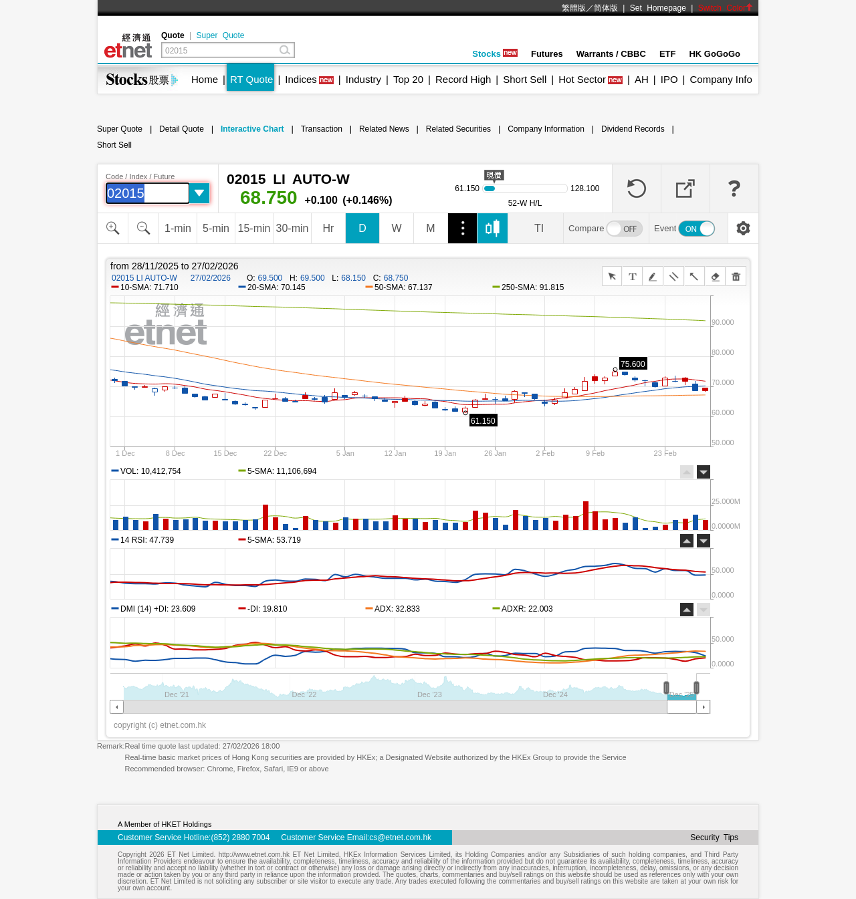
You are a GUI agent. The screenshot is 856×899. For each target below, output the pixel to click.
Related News (384, 129)
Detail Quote (181, 129)
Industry (363, 79)
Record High (463, 79)
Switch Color (725, 8)
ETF (667, 54)
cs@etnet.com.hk (400, 837)
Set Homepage (658, 8)
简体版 (606, 8)
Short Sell (524, 79)
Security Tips (714, 837)
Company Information (546, 129)
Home (204, 79)
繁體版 (574, 8)
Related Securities (458, 129)
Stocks (495, 54)
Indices (301, 79)
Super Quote (220, 35)
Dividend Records (633, 129)
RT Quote (251, 79)
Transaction (321, 129)
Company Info (720, 79)
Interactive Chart (252, 129)
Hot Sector (582, 79)
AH (642, 79)
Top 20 (408, 79)
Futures (547, 54)
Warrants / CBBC (611, 54)
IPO (669, 79)
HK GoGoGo (714, 54)
